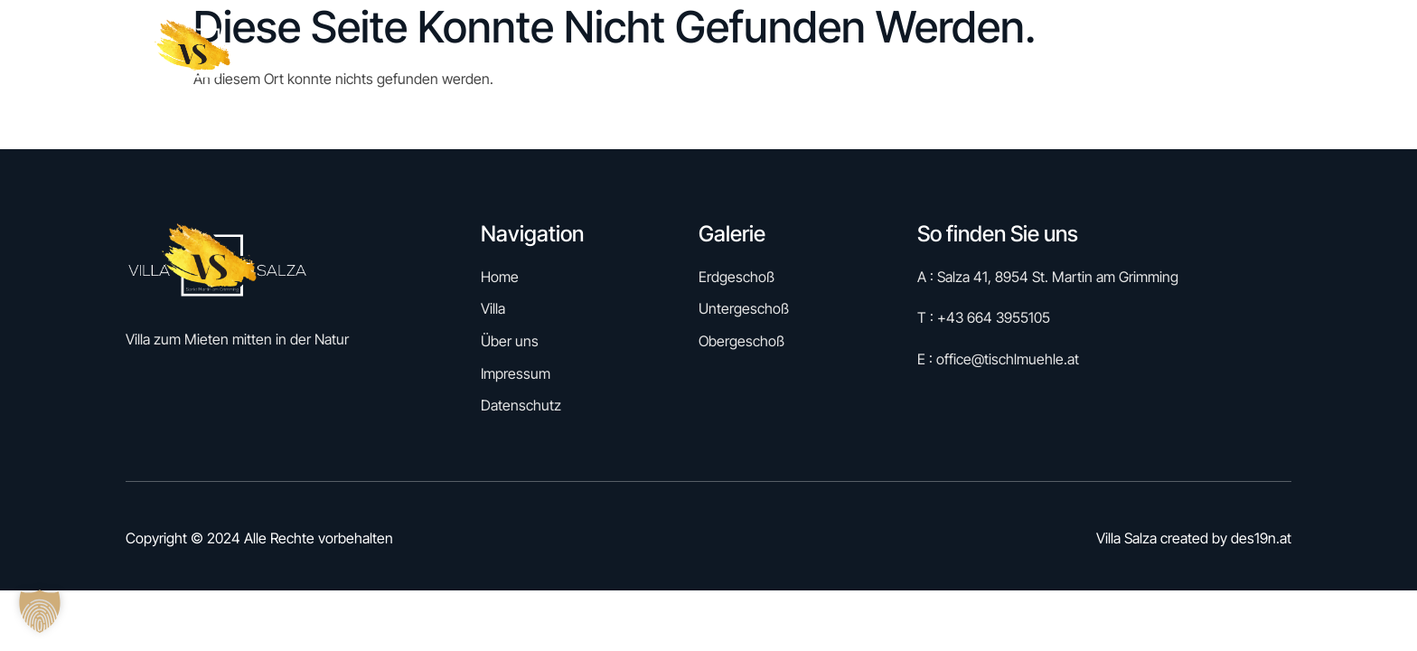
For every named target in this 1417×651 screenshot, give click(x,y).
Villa (1083, 53)
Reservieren (894, 53)
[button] (40, 611)
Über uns (1160, 53)
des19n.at (1261, 538)
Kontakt (1249, 53)
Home (802, 53)
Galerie (1001, 53)
